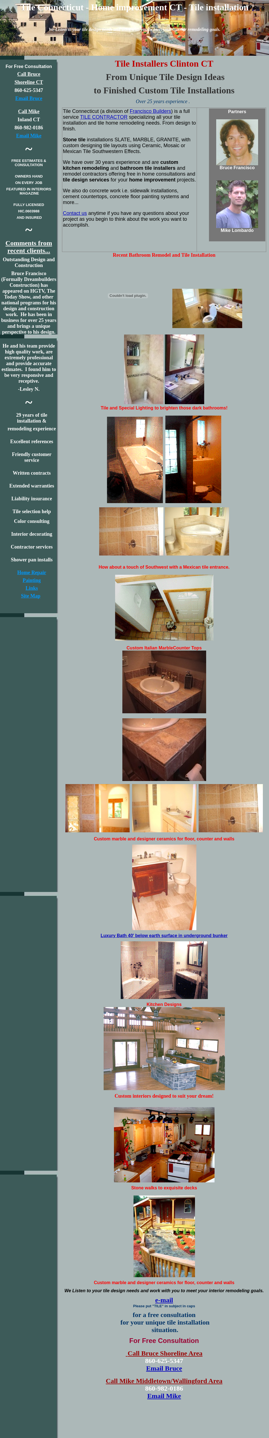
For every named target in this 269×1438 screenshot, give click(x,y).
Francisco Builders (150, 111)
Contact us (75, 213)
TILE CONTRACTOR (104, 117)
